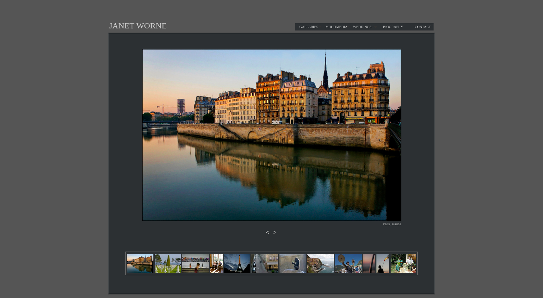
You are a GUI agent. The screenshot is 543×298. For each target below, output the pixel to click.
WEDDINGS (362, 27)
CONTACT (423, 27)
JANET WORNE (138, 25)
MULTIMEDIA (337, 27)
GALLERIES (308, 27)
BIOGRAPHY (393, 27)
